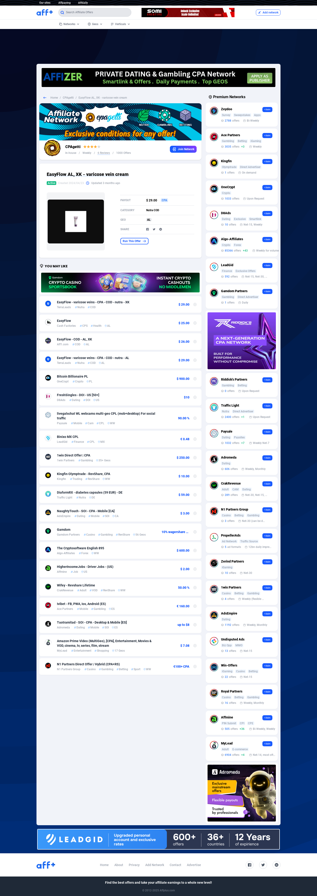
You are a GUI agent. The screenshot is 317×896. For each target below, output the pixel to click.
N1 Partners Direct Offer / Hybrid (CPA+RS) (88, 664)
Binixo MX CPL (68, 437)
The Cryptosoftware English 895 (80, 548)
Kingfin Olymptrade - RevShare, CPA (83, 474)
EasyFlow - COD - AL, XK (74, 339)
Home (54, 97)
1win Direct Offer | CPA (73, 455)
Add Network (154, 865)
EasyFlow (64, 321)
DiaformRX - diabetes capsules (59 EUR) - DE (89, 492)
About (118, 865)
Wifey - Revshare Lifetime (76, 585)
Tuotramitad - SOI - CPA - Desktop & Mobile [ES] (92, 622)
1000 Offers (123, 153)
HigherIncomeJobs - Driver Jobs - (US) (85, 567)
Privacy (134, 865)
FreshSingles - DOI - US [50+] (78, 395)
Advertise (194, 865)
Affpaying (64, 2)
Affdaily (83, 2)
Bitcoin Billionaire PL (72, 376)
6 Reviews (104, 153)
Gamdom (63, 529)
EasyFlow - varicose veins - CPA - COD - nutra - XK (93, 302)
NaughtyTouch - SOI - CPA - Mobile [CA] (86, 511)
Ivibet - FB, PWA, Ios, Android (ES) (81, 604)
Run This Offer (134, 241)
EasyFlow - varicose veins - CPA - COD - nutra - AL (93, 358)
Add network (268, 12)
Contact (175, 865)
